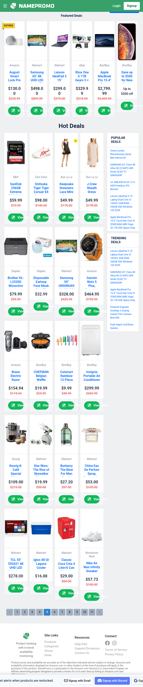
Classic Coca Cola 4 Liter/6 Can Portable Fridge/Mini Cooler (66, 569)
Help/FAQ (81, 644)
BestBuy (105, 65)
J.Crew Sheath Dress (92, 188)
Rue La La (66, 177)
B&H (16, 177)
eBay (82, 65)
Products (50, 642)
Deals (48, 655)
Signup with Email (77, 680)
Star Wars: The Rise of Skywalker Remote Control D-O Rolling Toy (41, 475)
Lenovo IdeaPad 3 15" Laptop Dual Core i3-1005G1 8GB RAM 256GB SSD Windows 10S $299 (121, 203)
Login (117, 6)
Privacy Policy (114, 654)
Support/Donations (86, 648)
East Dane (41, 177)
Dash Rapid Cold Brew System (122, 326)
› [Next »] (99, 612)
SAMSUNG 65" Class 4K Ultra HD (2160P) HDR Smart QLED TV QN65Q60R (122, 170)
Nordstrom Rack (91, 554)
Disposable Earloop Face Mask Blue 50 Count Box (41, 285)
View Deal (16, 110)
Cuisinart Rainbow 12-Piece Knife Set (66, 378)
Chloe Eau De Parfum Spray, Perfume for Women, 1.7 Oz (91, 475)
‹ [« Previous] (9, 612)
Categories (52, 646)
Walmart (37, 65)
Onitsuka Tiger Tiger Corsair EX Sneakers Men (41, 192)
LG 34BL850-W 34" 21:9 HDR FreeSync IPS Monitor (122, 186)
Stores (49, 651)
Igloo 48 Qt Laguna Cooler (41, 564)
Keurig (16, 459)
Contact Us (82, 653)
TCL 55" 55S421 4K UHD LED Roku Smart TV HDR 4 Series (15, 569)
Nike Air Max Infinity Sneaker (92, 567)
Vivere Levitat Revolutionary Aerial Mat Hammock (120, 154)
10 (84, 612)
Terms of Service (116, 650)
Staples (15, 271)
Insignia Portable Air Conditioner (91, 376)
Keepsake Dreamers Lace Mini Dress (66, 190)
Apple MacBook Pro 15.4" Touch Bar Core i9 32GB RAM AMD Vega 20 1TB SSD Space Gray (122, 222)
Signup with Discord (112, 680)
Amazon (14, 65)
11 (92, 612)
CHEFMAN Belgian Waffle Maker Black (41, 380)
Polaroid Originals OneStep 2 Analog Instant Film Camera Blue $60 (121, 312)
